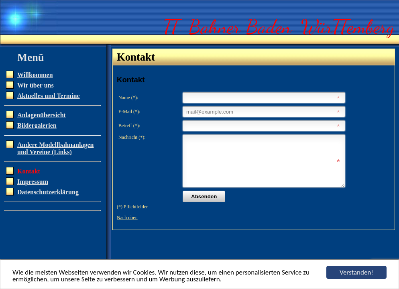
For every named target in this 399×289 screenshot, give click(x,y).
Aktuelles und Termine (48, 95)
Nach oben (127, 227)
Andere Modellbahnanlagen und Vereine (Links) (55, 148)
